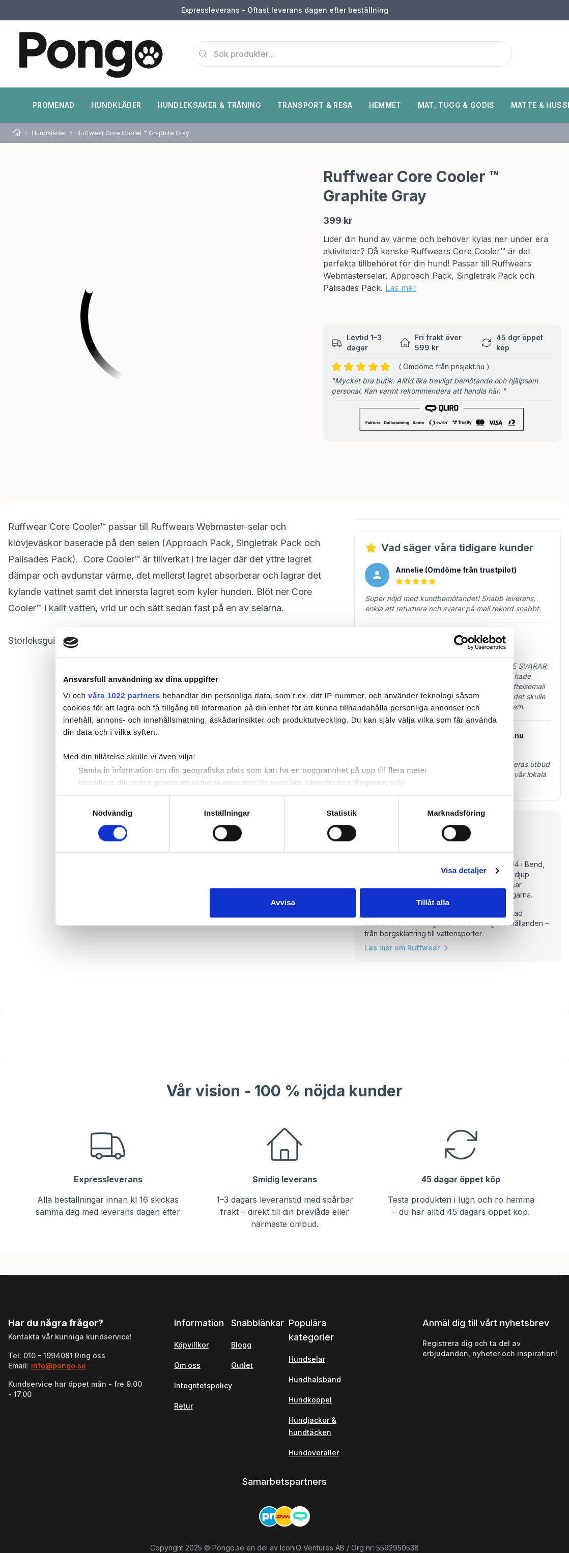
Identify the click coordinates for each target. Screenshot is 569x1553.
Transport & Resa (315, 105)
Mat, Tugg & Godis (456, 105)
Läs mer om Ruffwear (407, 947)
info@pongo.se (58, 1365)
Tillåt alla (432, 903)
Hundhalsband (315, 1379)
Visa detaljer (463, 870)
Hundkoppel (310, 1399)
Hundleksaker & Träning (209, 105)
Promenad (54, 105)
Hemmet (385, 105)
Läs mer (400, 288)
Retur (183, 1405)
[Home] (16, 133)
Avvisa (283, 903)
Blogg (241, 1344)
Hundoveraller (314, 1452)
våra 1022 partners (124, 695)
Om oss (187, 1365)
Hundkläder (116, 105)
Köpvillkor (191, 1344)
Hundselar (307, 1359)
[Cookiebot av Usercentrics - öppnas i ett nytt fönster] (461, 642)
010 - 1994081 (48, 1355)
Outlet (242, 1365)
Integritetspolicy (203, 1385)
